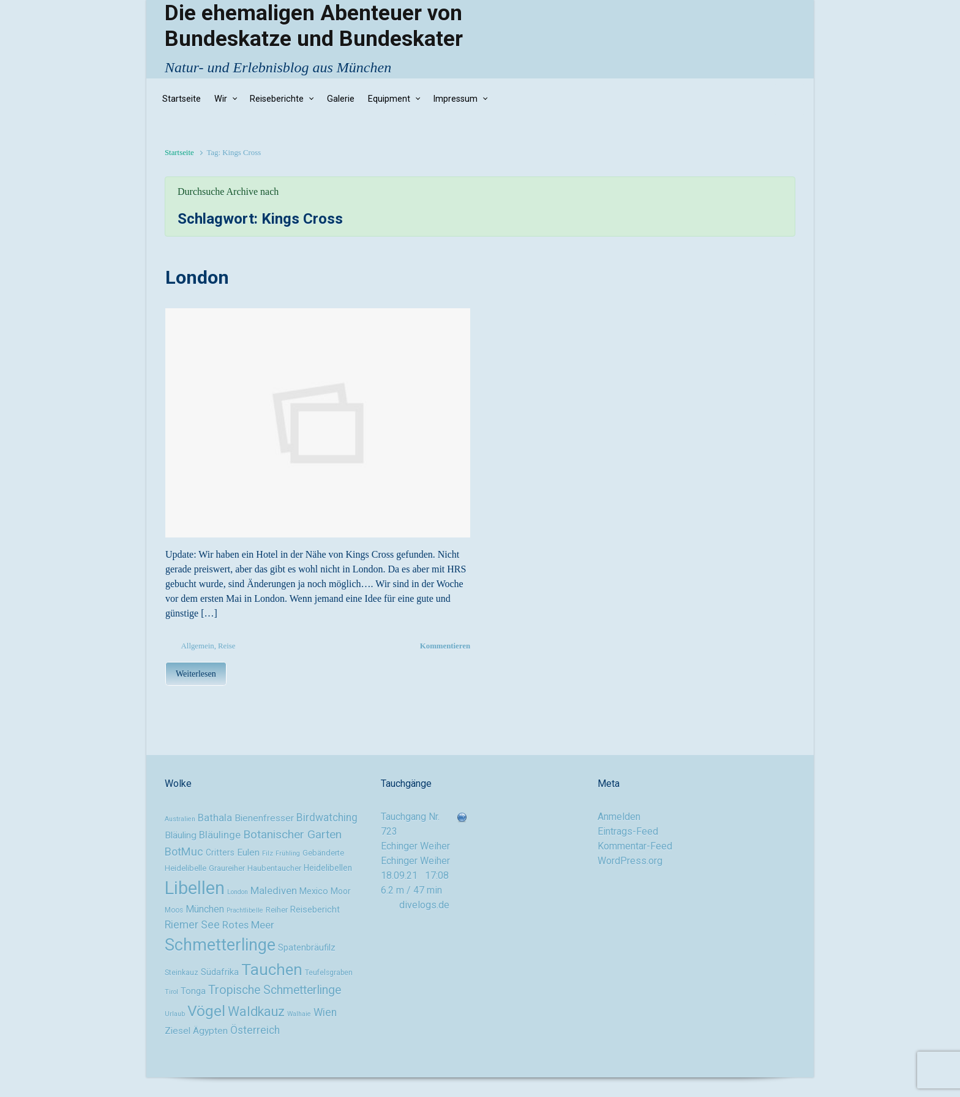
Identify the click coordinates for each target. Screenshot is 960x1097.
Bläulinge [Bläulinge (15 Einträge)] (220, 835)
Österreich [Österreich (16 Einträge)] (255, 1030)
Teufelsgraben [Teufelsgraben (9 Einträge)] (329, 972)
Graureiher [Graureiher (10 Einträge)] (227, 868)
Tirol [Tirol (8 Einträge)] (171, 992)
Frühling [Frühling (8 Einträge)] (288, 853)
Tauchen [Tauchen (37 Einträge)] (271, 969)
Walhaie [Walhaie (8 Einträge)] (299, 1014)
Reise (226, 646)
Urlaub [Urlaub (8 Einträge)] (175, 1014)
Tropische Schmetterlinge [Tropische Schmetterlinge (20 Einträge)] (274, 990)
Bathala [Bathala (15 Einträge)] (215, 817)
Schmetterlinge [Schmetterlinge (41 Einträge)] (220, 945)
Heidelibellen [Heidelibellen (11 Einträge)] (328, 868)
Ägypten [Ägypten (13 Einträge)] (210, 1030)
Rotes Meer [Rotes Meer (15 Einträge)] (248, 925)
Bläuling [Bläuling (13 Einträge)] (181, 835)
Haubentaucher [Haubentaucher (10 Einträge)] (274, 868)
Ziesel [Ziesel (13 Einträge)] (177, 1030)
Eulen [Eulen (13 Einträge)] (248, 852)
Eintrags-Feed (628, 831)
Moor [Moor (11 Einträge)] (341, 891)
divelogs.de (424, 905)
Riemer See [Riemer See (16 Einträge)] (192, 925)
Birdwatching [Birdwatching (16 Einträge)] (327, 817)
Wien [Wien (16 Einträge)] (325, 1012)
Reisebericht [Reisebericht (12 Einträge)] (315, 910)
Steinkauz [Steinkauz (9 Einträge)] (181, 972)
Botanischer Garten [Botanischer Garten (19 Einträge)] (292, 834)
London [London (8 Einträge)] (237, 892)
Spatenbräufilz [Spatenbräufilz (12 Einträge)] (307, 948)
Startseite (179, 152)
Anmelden (619, 816)
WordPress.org (630, 861)
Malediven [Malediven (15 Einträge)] (273, 890)
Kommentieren (445, 646)
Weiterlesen (196, 673)
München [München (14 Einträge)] (205, 909)
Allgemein (197, 646)
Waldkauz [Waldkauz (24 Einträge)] (256, 1011)
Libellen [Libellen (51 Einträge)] (195, 888)
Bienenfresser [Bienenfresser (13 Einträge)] (264, 818)
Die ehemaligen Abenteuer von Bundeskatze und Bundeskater (314, 25)
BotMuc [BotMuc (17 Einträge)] (184, 851)
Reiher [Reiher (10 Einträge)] (277, 909)
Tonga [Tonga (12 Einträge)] (193, 991)
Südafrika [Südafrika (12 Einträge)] (220, 972)
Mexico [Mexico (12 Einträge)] (313, 891)
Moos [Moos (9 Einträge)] (174, 910)
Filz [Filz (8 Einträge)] (267, 853)
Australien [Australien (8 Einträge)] (180, 819)
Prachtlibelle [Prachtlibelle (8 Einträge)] (245, 910)
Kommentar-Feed (635, 846)
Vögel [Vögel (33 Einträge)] (206, 1011)
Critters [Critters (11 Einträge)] (220, 852)
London (197, 277)
